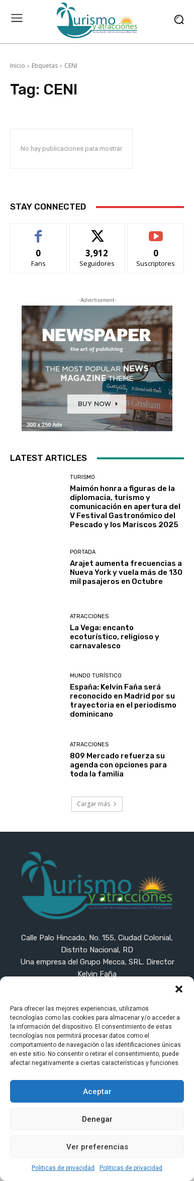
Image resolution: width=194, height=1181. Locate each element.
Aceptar (97, 1091)
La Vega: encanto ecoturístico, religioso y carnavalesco (114, 636)
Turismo (82, 477)
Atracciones (89, 616)
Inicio (17, 65)
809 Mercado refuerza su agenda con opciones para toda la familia (118, 764)
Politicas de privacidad (63, 1167)
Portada (82, 552)
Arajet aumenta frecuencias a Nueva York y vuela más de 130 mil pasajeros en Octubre (126, 572)
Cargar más (97, 804)
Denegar (97, 1119)
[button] (179, 989)
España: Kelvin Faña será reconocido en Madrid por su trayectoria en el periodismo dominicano (123, 700)
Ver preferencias (97, 1146)
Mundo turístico (96, 675)
